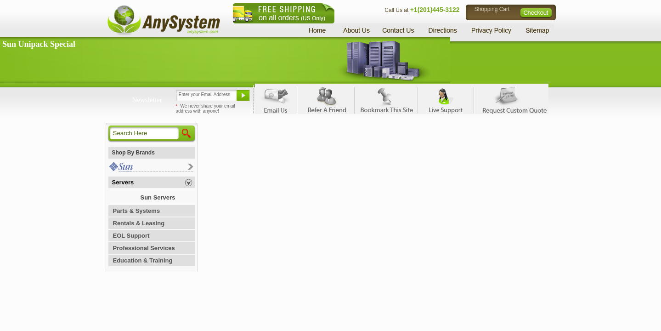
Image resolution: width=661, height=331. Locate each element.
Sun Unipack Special (38, 44)
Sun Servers (158, 197)
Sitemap (536, 30)
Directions (443, 30)
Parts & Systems (136, 210)
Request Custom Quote (510, 99)
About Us (356, 30)
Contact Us (398, 30)
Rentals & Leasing (139, 223)
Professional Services (144, 248)
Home (318, 30)
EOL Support (131, 235)
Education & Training (143, 260)
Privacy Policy (492, 30)
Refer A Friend (325, 99)
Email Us (276, 99)
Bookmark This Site (386, 99)
